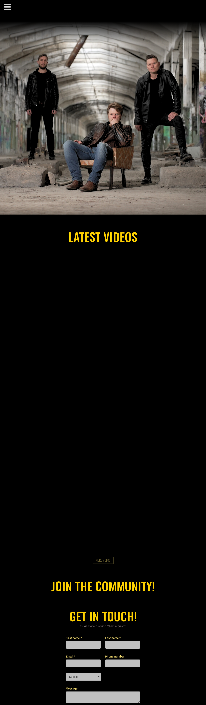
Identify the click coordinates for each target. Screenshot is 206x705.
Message (71, 688)
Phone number (114, 656)
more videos (103, 560)
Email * (70, 656)
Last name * (113, 638)
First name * (74, 638)
